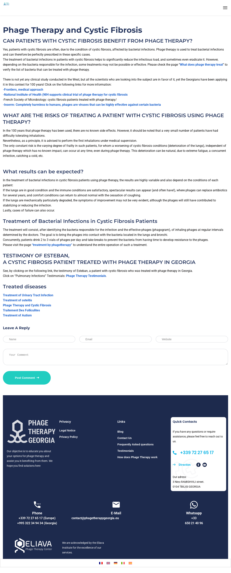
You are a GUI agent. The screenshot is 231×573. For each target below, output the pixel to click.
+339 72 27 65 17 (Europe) (37, 518)
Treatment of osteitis (17, 300)
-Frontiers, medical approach (23, 89)
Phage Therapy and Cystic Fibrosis (27, 305)
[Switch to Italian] (123, 563)
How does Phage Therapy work (137, 457)
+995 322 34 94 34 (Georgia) (37, 523)
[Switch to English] (108, 563)
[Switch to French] (101, 563)
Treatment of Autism (17, 315)
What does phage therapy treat (201, 64)
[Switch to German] (115, 563)
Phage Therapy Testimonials (86, 276)
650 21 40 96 (194, 523)
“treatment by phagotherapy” (52, 245)
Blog (120, 431)
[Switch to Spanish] (130, 563)
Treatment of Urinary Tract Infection (28, 295)
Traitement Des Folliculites (21, 310)
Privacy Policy (68, 436)
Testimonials (125, 450)
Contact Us (124, 438)
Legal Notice (67, 430)
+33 (194, 518)
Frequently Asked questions (135, 444)
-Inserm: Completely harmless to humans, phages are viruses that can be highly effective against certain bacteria (82, 105)
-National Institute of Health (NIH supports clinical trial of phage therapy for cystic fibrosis (65, 94)
